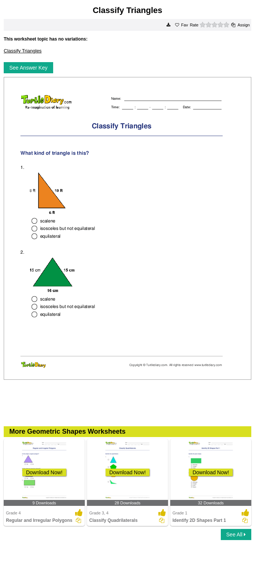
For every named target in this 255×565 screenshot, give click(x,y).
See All (236, 534)
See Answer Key (28, 68)
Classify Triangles (23, 51)
